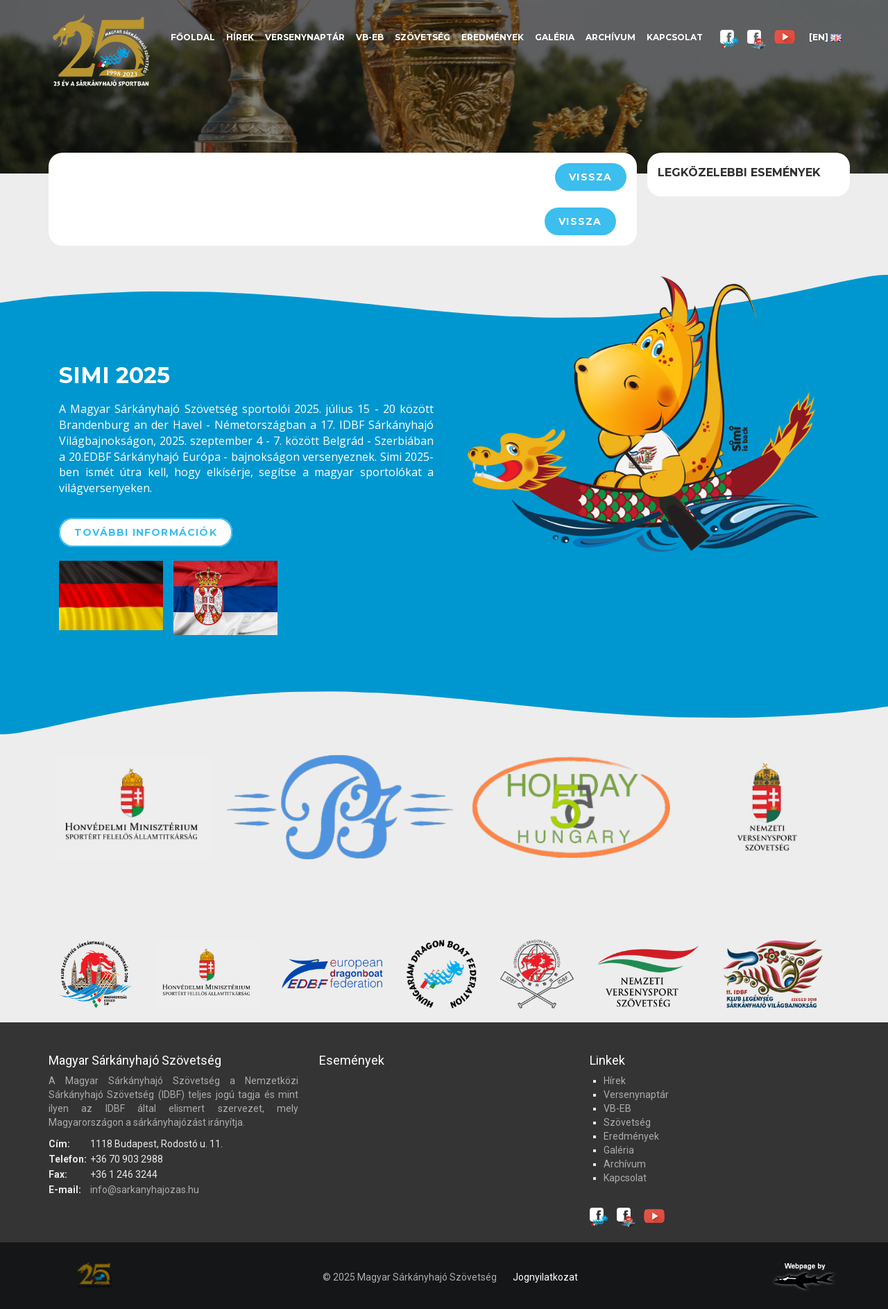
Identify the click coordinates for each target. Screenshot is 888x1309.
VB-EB (370, 37)
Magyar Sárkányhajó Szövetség (101, 50)
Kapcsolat (675, 37)
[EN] (825, 37)
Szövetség (422, 37)
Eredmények (492, 37)
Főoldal (193, 37)
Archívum (610, 37)
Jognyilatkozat (545, 1277)
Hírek (240, 37)
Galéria (554, 37)
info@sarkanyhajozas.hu (144, 1189)
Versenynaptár (305, 37)
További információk (145, 532)
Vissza (590, 177)
